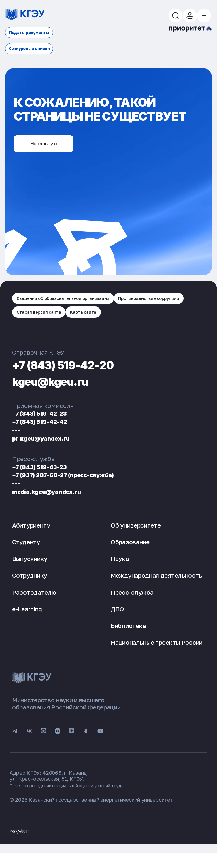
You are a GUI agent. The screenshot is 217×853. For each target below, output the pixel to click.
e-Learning (27, 614)
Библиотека (128, 631)
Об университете (136, 530)
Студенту (26, 547)
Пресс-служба (132, 597)
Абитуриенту (31, 530)
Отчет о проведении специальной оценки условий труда (80, 793)
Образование (130, 547)
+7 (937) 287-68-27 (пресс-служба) (75, 480)
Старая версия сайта (127, 316)
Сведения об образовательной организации (72, 299)
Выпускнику (29, 564)
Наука (120, 564)
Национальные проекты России (157, 647)
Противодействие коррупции (54, 316)
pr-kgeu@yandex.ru (47, 443)
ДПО (117, 614)
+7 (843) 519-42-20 (76, 369)
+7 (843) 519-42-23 (45, 418)
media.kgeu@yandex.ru (53, 496)
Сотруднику (29, 580)
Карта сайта (179, 316)
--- (17, 435)
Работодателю (34, 597)
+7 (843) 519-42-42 (45, 426)
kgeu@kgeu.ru (60, 385)
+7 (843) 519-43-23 (46, 471)
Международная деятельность (156, 580)
